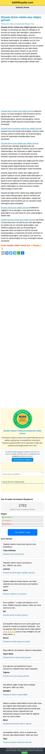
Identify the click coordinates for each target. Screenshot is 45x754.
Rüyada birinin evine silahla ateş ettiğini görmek (19, 143)
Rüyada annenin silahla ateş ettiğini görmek (18, 220)
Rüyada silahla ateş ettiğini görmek (14, 208)
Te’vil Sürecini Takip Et (22, 460)
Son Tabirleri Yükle (22, 532)
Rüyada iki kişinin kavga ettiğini (15, 695)
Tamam (24, 752)
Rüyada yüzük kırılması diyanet (15, 615)
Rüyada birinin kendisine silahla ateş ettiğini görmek (21, 129)
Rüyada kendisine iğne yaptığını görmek (19, 573)
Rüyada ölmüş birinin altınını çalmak (17, 724)
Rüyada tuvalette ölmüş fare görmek (17, 742)
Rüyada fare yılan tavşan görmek (16, 676)
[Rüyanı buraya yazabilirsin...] (22, 474)
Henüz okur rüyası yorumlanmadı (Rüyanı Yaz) (17, 24)
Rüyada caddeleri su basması (14, 594)
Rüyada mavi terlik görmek (13, 554)
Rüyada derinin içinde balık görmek (17, 657)
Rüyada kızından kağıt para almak (16, 642)
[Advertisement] (22, 86)
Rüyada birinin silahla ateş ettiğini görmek (17, 111)
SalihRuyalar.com (22, 2)
